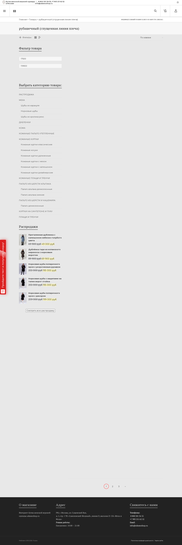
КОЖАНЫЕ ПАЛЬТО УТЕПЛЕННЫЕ (36, 133)
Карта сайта (159, 540)
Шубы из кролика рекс (32, 117)
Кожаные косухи (29, 150)
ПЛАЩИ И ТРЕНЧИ (28, 217)
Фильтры (26, 37)
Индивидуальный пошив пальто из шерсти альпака (142, 19)
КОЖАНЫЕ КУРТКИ (29, 139)
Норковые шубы (29, 111)
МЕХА (22, 100)
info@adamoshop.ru (139, 525)
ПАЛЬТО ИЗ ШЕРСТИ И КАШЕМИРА (37, 200)
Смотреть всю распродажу (40, 310)
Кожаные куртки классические (36, 144)
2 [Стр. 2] (112, 486)
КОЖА (22, 128)
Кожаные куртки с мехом (33, 161)
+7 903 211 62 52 (58, 2)
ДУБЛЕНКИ (25, 122)
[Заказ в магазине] (151, 37)
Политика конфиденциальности (142, 540)
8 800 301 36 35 (44, 2)
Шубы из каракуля (30, 105)
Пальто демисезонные (32, 206)
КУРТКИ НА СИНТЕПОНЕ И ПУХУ (35, 211)
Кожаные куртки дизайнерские (37, 172)
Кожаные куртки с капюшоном (36, 167)
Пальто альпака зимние (32, 195)
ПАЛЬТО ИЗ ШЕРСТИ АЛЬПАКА (35, 184)
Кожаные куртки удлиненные (36, 156)
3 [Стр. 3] (118, 486)
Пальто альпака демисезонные (36, 189)
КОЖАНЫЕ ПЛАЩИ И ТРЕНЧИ (34, 178)
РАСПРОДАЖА (26, 94)
